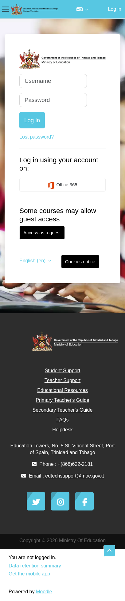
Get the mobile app (29, 573)
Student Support (62, 370)
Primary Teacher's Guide (62, 400)
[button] (82, 9)
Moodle (44, 591)
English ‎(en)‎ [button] (33, 260)
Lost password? (36, 136)
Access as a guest (42, 232)
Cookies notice (80, 261)
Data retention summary (35, 565)
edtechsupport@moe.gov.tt (74, 475)
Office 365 (62, 185)
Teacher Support (62, 380)
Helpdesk (62, 429)
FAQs (62, 419)
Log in (114, 9)
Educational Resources (62, 390)
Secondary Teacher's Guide (63, 410)
